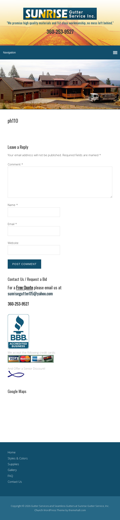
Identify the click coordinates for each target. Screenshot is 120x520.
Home (12, 452)
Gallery (12, 470)
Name (13, 205)
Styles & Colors (18, 458)
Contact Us (15, 482)
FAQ (10, 476)
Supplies (13, 464)
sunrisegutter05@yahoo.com (30, 293)
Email (12, 224)
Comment (15, 164)
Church (38, 510)
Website (13, 243)
